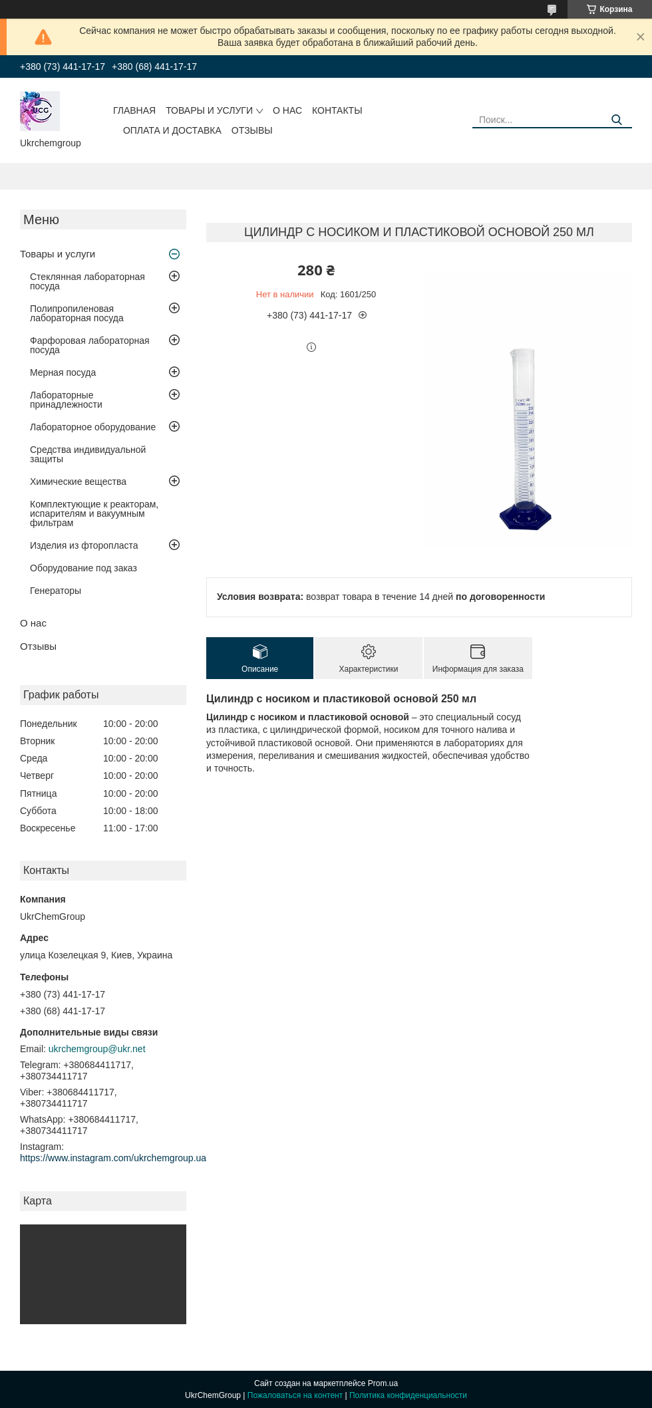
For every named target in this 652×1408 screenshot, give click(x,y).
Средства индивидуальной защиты (88, 454)
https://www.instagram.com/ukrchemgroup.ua (113, 1158)
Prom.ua (383, 1383)
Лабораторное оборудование (93, 427)
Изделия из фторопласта (84, 545)
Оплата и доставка (172, 130)
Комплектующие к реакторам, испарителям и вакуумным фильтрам (94, 513)
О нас (287, 110)
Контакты (337, 110)
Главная (134, 110)
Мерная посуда (63, 372)
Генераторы (55, 590)
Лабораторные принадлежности (66, 400)
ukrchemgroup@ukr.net (97, 1049)
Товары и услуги (209, 110)
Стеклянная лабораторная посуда (87, 281)
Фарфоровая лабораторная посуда (90, 345)
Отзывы (252, 130)
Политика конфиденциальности (408, 1395)
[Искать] (617, 120)
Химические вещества (78, 481)
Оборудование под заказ (83, 568)
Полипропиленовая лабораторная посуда (77, 313)
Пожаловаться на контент (295, 1395)
